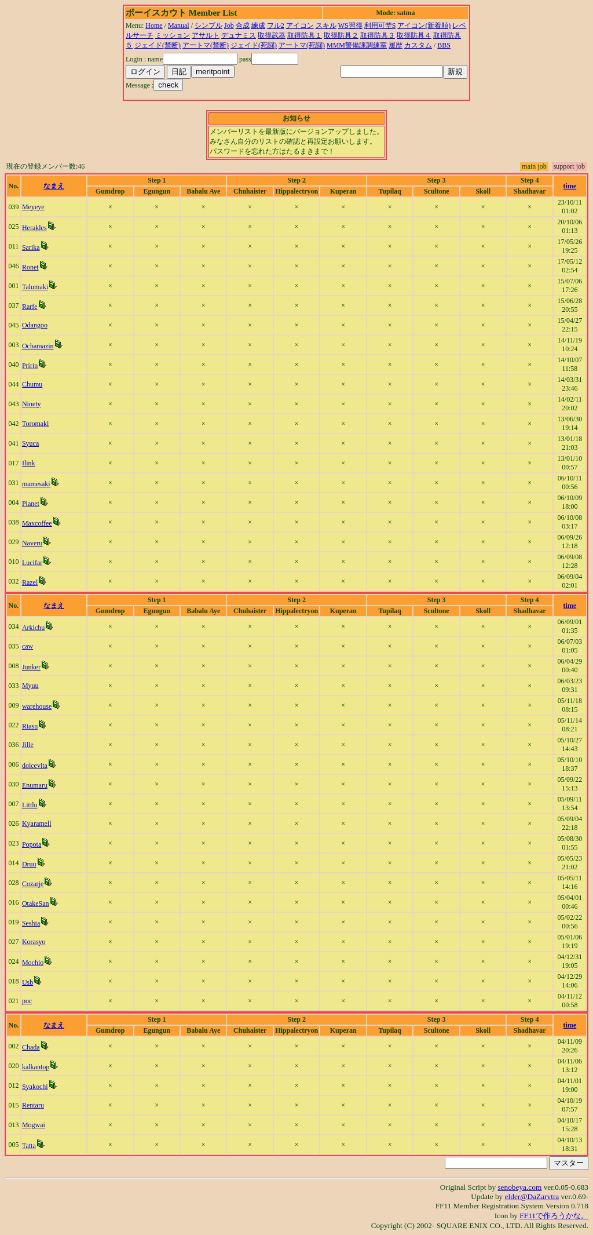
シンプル (208, 25)
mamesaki (36, 484)
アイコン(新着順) (424, 25)
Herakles (34, 228)
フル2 (275, 25)
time (570, 186)
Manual (178, 25)
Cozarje (32, 884)
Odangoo (34, 325)
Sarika (31, 247)
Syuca (30, 443)
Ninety (31, 404)
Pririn (30, 366)
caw (27, 646)
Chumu (32, 384)
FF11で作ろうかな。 (553, 1215)
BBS (444, 45)
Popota (31, 844)
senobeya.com (519, 1187)
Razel (30, 582)
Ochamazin (38, 346)
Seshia (31, 923)
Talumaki (35, 287)
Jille (28, 745)
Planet (30, 504)
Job (229, 25)
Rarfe (30, 307)
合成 (243, 25)
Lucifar (32, 563)
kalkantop (35, 1067)
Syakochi (35, 1087)
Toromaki (35, 424)
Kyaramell (37, 823)
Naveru (32, 543)
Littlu (30, 805)
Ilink (28, 463)
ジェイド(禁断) (157, 45)
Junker (31, 667)
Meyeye (33, 207)
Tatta (29, 1146)
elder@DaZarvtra (532, 1196)
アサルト (205, 35)
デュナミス (238, 35)
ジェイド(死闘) (253, 45)
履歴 (395, 45)
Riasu (30, 726)
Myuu (30, 686)
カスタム (418, 45)
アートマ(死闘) (302, 45)
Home (153, 25)
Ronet (30, 267)
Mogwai (33, 1125)
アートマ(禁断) (205, 45)
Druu (29, 864)
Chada (31, 1047)
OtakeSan (35, 903)
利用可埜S (380, 25)
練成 (258, 25)
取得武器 (271, 35)
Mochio (32, 963)
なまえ (53, 186)
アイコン (300, 25)
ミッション (172, 35)
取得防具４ (414, 35)
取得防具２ (341, 35)
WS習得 (350, 25)
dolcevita (34, 766)
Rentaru (33, 1105)
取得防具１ (304, 35)
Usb (27, 982)
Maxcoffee (37, 523)
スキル (326, 25)
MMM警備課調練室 (357, 45)
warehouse (37, 706)
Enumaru (34, 785)
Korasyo (34, 942)
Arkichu (33, 628)
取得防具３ (377, 35)
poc (27, 1001)
